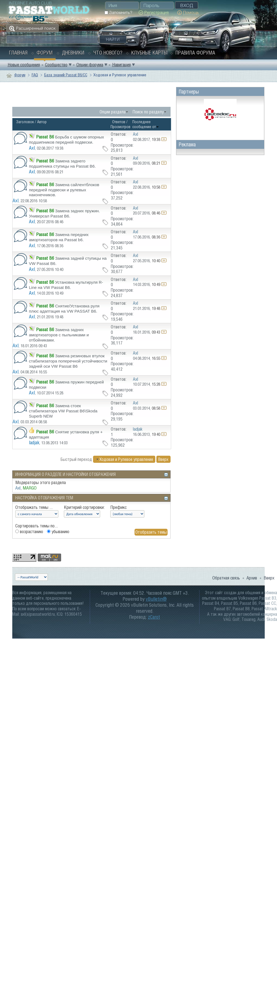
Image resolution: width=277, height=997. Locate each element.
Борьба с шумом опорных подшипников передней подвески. (66, 139)
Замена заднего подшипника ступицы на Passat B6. (62, 163)
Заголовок (25, 121)
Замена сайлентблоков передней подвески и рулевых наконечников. (64, 189)
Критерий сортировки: (84, 507)
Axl (32, 148)
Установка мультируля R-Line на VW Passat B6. (66, 285)
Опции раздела (113, 111)
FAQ (35, 74)
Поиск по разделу (148, 111)
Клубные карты (149, 53)
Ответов (118, 121)
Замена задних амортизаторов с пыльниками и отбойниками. (59, 334)
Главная (18, 53)
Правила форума (195, 53)
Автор (42, 121)
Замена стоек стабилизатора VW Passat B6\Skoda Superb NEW (63, 410)
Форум (45, 53)
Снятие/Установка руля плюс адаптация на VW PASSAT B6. (64, 308)
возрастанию (29, 531)
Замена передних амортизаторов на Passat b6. (59, 237)
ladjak (34, 442)
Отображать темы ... (34, 507)
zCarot (154, 617)
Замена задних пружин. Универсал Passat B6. (64, 213)
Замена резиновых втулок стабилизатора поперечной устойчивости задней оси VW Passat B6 (68, 361)
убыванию (58, 531)
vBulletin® (156, 599)
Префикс (118, 507)
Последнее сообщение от (145, 124)
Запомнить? (118, 12)
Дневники (73, 53)
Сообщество (56, 64)
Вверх (163, 459)
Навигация (121, 64)
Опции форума (89, 64)
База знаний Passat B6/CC (65, 74)
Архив (251, 578)
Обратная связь (226, 578)
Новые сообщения (24, 64)
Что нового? (107, 53)
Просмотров (120, 126)
